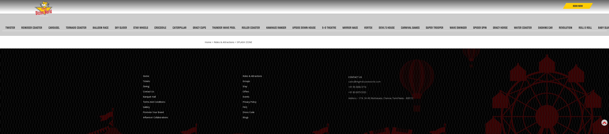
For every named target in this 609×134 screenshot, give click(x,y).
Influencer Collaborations (155, 117)
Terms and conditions (154, 102)
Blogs (245, 117)
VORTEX (379, 27)
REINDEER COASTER (32, 27)
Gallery (146, 107)
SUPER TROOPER (447, 27)
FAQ (245, 107)
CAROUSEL (55, 27)
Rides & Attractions (224, 42)
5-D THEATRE (339, 27)
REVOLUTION (582, 27)
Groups (246, 81)
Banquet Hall (149, 96)
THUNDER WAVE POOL (230, 27)
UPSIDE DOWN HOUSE (313, 27)
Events (246, 96)
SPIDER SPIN (494, 27)
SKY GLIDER (125, 27)
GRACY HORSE (515, 27)
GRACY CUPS (205, 27)
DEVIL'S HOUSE (398, 27)
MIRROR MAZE (360, 27)
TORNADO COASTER (78, 27)
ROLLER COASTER (258, 27)
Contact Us (148, 91)
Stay (245, 86)
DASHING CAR (561, 27)
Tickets (146, 81)
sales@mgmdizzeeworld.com (364, 81)
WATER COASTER (538, 27)
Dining (146, 86)
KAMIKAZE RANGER (284, 27)
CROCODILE (165, 27)
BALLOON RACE (104, 27)
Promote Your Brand (153, 112)
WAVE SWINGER (471, 27)
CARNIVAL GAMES (422, 27)
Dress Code (248, 112)
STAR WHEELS (145, 27)
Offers (246, 91)
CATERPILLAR (185, 27)
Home (208, 42)
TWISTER (10, 27)
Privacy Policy (249, 102)
